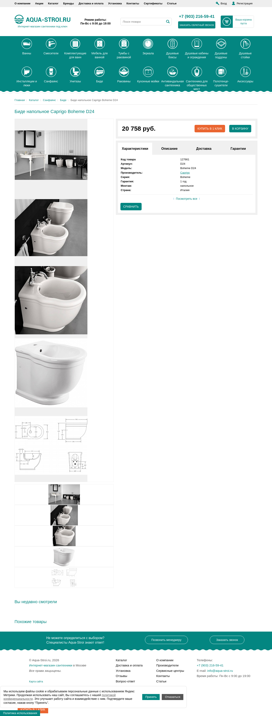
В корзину (240, 128)
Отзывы (121, 676)
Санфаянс (49, 100)
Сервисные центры (170, 670)
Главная (20, 100)
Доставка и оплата (90, 3)
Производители (167, 665)
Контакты (132, 3)
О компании (22, 3)
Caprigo (185, 172)
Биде (63, 100)
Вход (224, 3)
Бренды (68, 3)
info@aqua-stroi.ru (220, 670)
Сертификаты (153, 3)
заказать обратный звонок (196, 25)
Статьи (171, 3)
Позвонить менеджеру (166, 640)
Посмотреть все (186, 199)
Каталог (53, 3)
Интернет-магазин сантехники (50, 665)
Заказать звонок (227, 640)
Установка (115, 3)
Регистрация (244, 3)
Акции (39, 3)
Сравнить (131, 206)
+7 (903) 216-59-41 (197, 17)
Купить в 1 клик (209, 128)
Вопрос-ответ (125, 681)
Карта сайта (36, 681)
